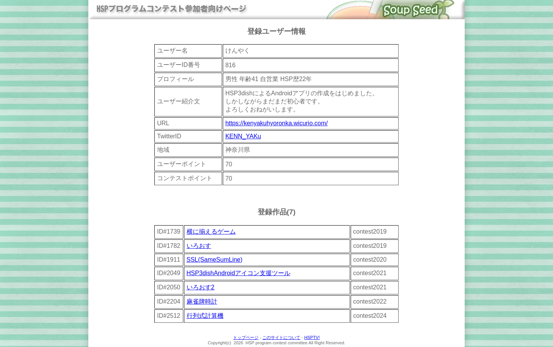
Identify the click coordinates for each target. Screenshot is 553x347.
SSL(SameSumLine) (215, 259)
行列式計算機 (205, 315)
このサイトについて (281, 337)
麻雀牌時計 (202, 301)
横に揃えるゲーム (211, 231)
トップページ (245, 337)
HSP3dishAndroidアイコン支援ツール (238, 273)
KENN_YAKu (243, 136)
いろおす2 (201, 287)
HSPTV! (312, 337)
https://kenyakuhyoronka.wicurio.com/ (276, 123)
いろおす (199, 245)
